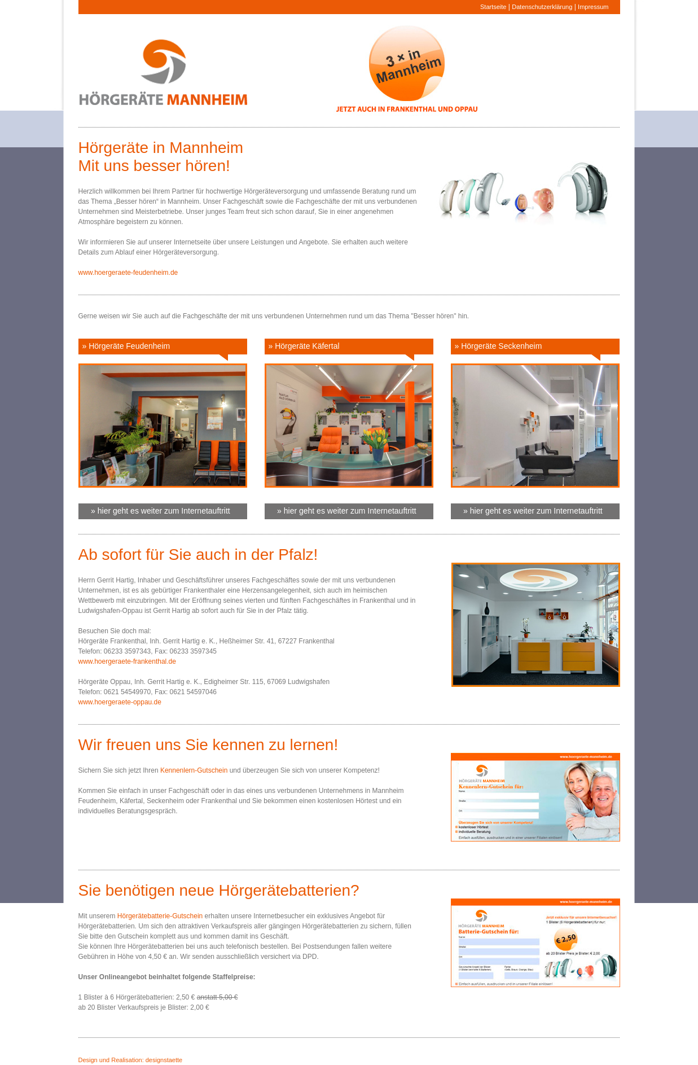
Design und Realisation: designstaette (130, 1060)
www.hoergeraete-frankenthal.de (127, 661)
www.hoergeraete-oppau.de (119, 702)
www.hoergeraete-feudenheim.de (128, 273)
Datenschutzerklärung (542, 6)
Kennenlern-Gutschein (193, 770)
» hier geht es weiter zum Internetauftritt (156, 510)
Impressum (593, 6)
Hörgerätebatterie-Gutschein (160, 916)
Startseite (493, 6)
